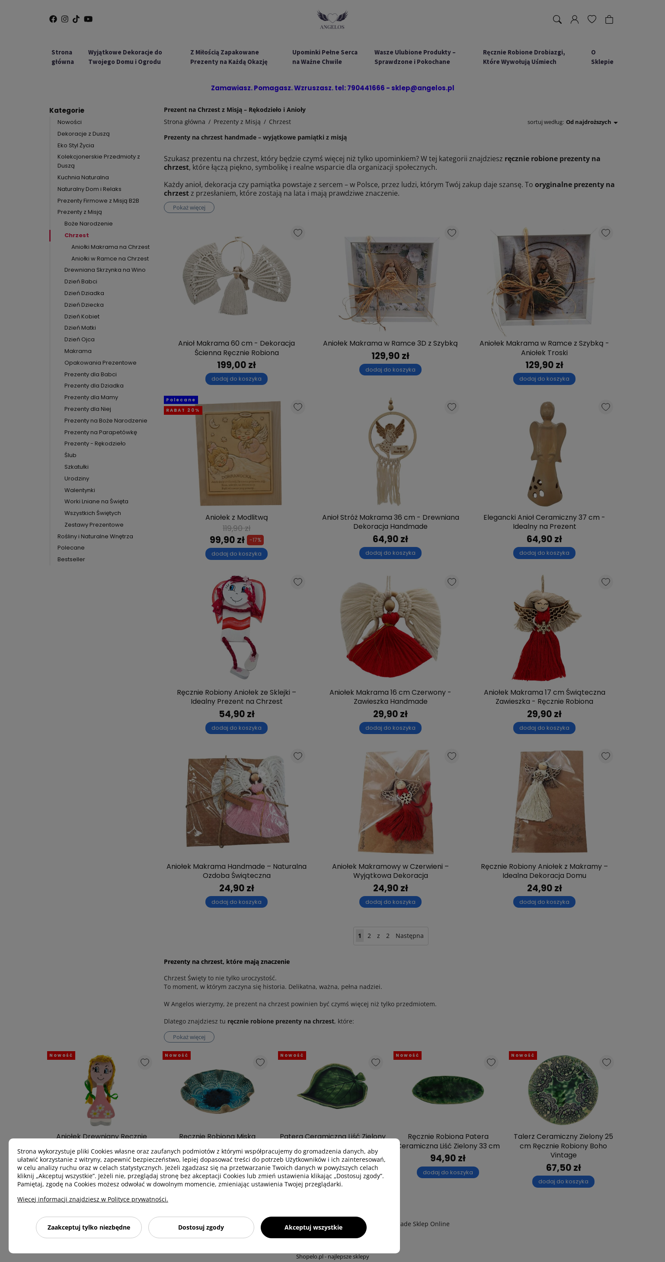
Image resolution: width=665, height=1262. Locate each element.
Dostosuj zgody (201, 1227)
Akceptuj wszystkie (313, 1227)
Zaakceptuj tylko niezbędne (89, 1227)
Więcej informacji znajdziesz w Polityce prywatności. (92, 1199)
